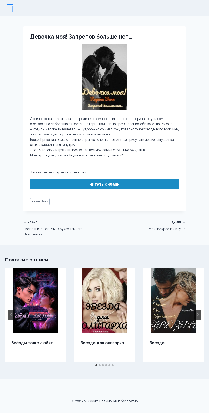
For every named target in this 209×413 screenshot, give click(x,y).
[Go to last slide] (11, 315)
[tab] (96, 365)
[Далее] (197, 315)
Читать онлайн (104, 184)
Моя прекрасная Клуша (147, 225)
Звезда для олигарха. (103, 342)
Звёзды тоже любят (32, 342)
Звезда (157, 342)
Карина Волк (40, 201)
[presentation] (35, 300)
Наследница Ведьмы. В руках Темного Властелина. (62, 228)
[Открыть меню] (200, 8)
